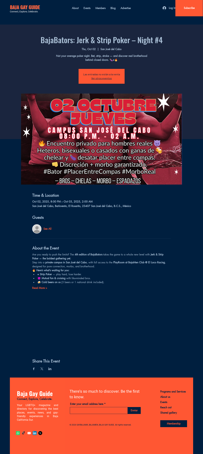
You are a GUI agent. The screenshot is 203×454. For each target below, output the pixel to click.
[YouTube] (29, 433)
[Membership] (173, 423)
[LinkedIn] (35, 433)
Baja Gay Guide (35, 393)
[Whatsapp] (18, 433)
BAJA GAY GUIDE (25, 7)
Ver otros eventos (101, 78)
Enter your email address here (86, 404)
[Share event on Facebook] (33, 368)
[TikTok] (23, 433)
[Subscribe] (189, 8)
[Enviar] (134, 410)
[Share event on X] (41, 368)
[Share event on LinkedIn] (49, 368)
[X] (40, 433)
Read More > (39, 288)
